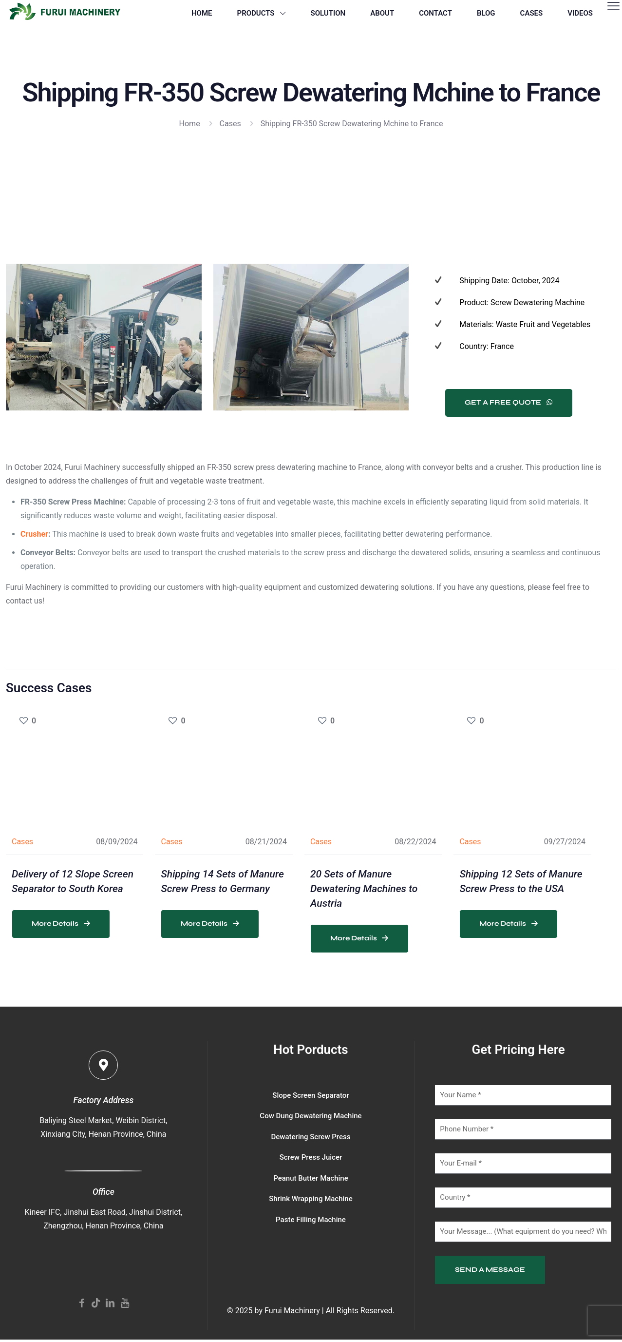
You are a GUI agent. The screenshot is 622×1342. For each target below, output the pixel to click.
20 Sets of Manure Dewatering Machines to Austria (363, 888)
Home (189, 123)
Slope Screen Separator (310, 1095)
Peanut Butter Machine (310, 1178)
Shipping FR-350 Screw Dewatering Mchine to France (352, 123)
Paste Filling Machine (311, 1219)
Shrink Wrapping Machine (310, 1198)
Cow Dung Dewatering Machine (310, 1115)
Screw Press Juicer (311, 1157)
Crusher (34, 534)
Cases (230, 123)
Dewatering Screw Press (311, 1136)
